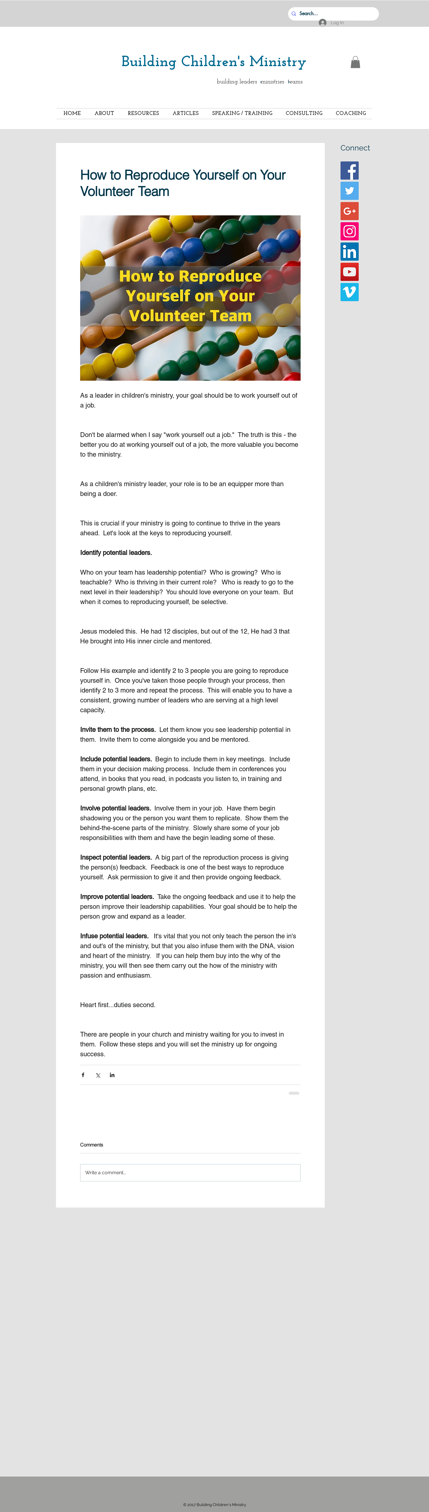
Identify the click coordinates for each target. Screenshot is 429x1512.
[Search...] (332, 14)
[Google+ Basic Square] (350, 211)
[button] (355, 62)
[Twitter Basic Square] (350, 191)
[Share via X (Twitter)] (97, 1075)
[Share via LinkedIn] (112, 1075)
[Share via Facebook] (83, 1075)
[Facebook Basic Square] (350, 170)
